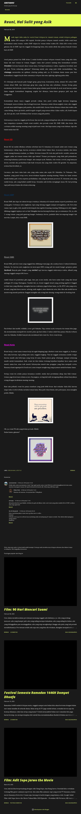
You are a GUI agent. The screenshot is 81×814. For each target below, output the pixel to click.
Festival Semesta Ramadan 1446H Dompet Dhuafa (36, 694)
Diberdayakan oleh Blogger (40, 809)
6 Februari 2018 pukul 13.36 (25, 483)
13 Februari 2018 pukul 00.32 (27, 511)
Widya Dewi (17, 490)
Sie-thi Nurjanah (13, 511)
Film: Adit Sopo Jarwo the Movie (28, 780)
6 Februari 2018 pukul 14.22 (28, 490)
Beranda (7, 9)
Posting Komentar (16, 803)
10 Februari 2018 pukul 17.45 (22, 500)
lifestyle (18, 470)
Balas (11, 497)
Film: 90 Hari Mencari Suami (25, 609)
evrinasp (11, 500)
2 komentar (13, 632)
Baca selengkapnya (71, 632)
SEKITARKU (9, 3)
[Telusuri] (68, 3)
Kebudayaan (11, 470)
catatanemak (12, 483)
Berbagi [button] (72, 470)
